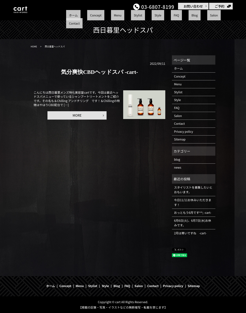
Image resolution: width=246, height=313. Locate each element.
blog (177, 159)
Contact (209, 15)
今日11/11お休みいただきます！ (192, 202)
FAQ (166, 15)
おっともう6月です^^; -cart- (192, 212)
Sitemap (179, 139)
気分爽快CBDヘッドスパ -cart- (99, 72)
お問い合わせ (193, 6)
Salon (193, 15)
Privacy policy (183, 131)
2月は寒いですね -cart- (190, 233)
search (225, 15)
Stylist (138, 15)
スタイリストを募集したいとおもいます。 (193, 189)
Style (152, 15)
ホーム (89, 15)
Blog (179, 15)
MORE (77, 115)
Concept (106, 15)
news (177, 167)
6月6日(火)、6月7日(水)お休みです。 (192, 222)
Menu (123, 15)
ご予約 (219, 6)
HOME (34, 46)
